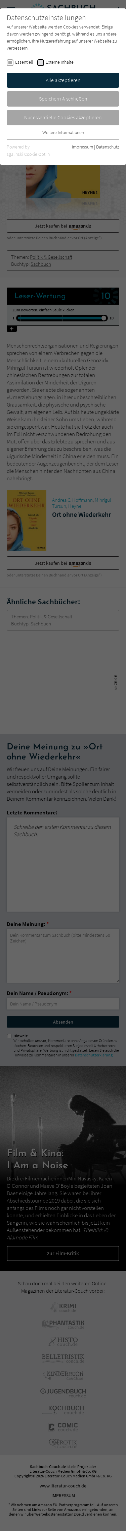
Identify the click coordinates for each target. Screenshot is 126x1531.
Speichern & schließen (63, 98)
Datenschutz (107, 147)
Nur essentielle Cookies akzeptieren (63, 117)
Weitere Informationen (63, 132)
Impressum (82, 147)
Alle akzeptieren (63, 80)
